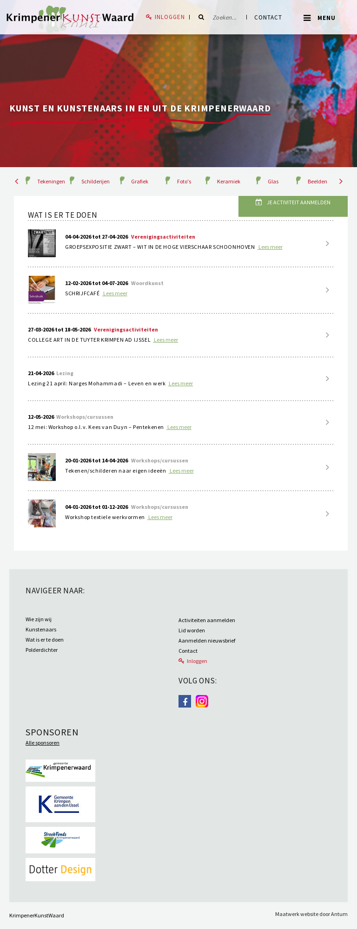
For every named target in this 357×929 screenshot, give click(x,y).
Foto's (184, 181)
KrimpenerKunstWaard (36, 915)
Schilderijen (95, 181)
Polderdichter (42, 649)
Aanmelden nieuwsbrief (206, 640)
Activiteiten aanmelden (206, 620)
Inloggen (170, 17)
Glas (273, 181)
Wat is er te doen (45, 639)
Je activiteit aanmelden (298, 202)
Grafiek (139, 181)
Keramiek (228, 181)
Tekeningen (51, 181)
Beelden (317, 181)
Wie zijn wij (39, 619)
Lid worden (191, 630)
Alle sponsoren (43, 742)
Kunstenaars (41, 629)
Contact (268, 17)
